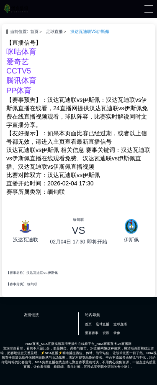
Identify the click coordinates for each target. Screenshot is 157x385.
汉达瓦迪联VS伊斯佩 (89, 31)
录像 (116, 333)
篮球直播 (120, 324)
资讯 (106, 333)
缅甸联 (32, 284)
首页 (34, 31)
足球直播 (54, 31)
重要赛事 (91, 333)
